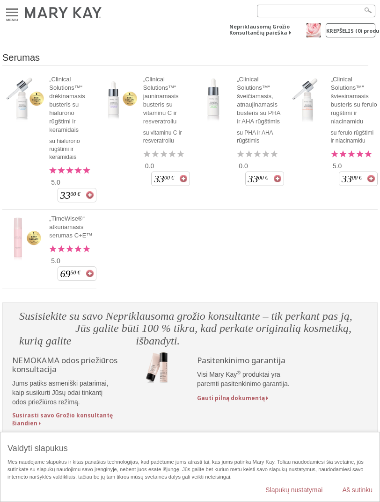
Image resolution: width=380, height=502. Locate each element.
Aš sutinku (357, 490)
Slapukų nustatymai (293, 490)
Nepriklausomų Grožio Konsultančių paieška (259, 29)
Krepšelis (350, 30)
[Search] (316, 11)
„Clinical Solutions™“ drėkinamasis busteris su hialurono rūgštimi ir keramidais (67, 104)
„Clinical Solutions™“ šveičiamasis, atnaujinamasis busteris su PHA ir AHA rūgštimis (258, 100)
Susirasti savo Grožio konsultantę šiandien (62, 419)
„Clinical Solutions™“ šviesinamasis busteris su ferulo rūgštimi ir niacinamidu (354, 100)
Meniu (12, 12)
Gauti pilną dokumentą (231, 398)
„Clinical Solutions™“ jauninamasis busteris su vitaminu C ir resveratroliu (161, 100)
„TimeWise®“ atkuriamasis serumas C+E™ (70, 227)
